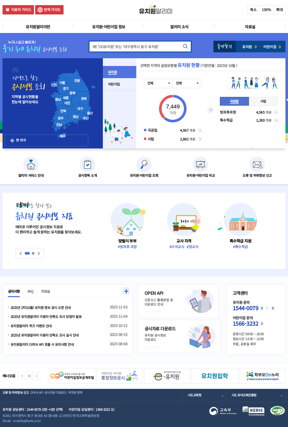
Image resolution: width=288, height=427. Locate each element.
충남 (58, 99)
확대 (279, 9)
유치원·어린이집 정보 (108, 26)
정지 (29, 376)
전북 (63, 111)
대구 (80, 108)
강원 (77, 80)
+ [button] (126, 291)
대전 (67, 103)
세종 (65, 98)
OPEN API (45, 395)
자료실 (250, 26)
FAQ (33, 291)
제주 (62, 136)
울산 (90, 113)
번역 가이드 (52, 9)
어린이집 (272, 46)
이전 (20, 253)
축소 (253, 9)
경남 (75, 116)
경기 (65, 88)
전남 (59, 124)
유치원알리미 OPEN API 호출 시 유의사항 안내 (44, 345)
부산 (86, 118)
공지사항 (15, 291)
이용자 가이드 (21, 9)
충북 (72, 93)
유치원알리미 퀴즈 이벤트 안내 (33, 326)
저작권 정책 (97, 395)
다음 (39, 253)
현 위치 (25, 134)
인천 (54, 85)
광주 (60, 118)
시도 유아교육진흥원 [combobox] (245, 395)
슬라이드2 (33, 253)
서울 (62, 82)
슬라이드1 (27, 253)
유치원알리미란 (38, 26)
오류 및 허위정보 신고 (17, 395)
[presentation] (80, 101)
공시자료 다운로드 (70, 395)
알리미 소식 (179, 26)
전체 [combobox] (150, 83)
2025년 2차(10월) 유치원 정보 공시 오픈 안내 (43, 307)
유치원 (249, 46)
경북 (83, 98)
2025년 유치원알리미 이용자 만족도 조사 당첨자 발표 (49, 317)
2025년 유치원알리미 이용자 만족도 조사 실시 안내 (47, 335)
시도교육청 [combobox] (195, 395)
